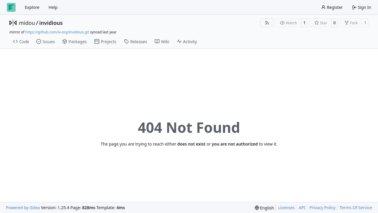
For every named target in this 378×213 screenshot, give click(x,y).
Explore (32, 7)
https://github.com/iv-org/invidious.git (57, 32)
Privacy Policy (322, 207)
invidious (51, 23)
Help (53, 7)
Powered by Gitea (23, 207)
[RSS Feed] (267, 22)
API (302, 207)
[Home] (11, 7)
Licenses (286, 207)
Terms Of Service (356, 207)
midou (27, 23)
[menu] (264, 208)
